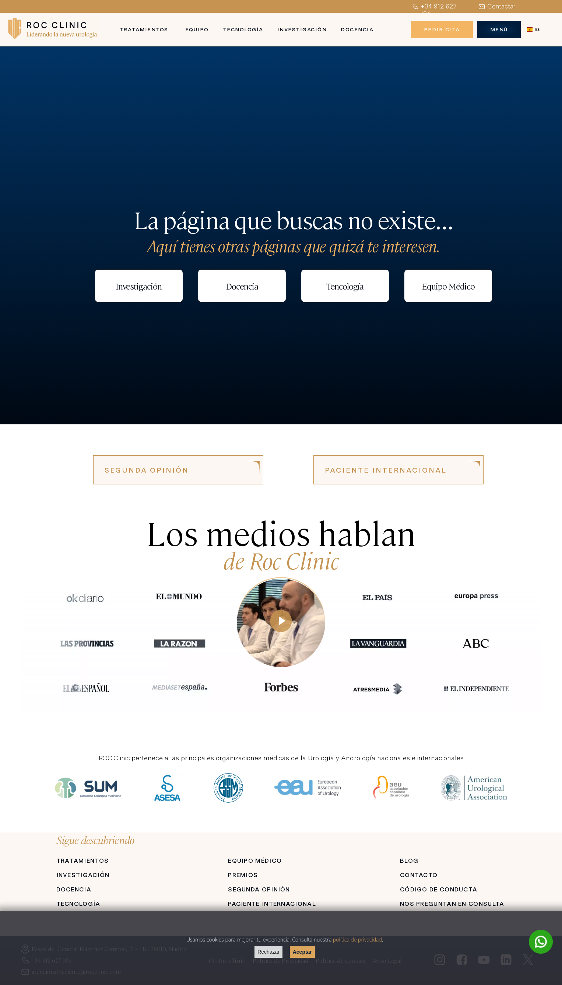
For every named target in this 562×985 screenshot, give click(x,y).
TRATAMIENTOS (82, 860)
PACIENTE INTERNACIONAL (386, 470)
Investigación (302, 29)
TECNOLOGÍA (78, 903)
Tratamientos (143, 29)
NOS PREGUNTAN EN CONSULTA (452, 903)
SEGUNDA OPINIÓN (147, 470)
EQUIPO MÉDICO (255, 860)
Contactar (497, 7)
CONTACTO (419, 875)
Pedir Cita (442, 29)
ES (533, 29)
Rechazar (268, 952)
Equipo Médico (448, 286)
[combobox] (533, 29)
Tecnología (243, 29)
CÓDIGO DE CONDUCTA (438, 889)
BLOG (409, 860)
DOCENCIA (73, 889)
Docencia (357, 29)
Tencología (344, 286)
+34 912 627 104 (434, 10)
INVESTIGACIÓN (83, 875)
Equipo (197, 29)
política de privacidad (357, 939)
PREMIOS (243, 875)
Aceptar (302, 952)
